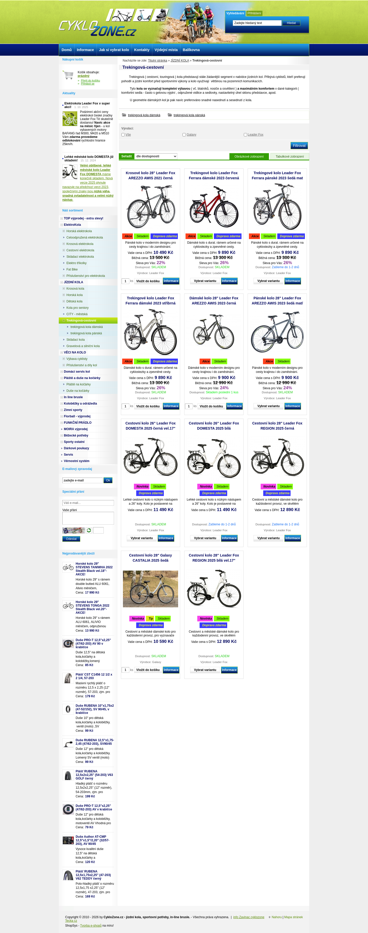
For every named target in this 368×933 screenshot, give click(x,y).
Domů (67, 50)
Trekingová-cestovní (81, 320)
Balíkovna (191, 50)
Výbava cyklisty (76, 359)
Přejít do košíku (90, 80)
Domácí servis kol (77, 371)
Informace (171, 281)
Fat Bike (72, 269)
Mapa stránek (293, 917)
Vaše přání (69, 510)
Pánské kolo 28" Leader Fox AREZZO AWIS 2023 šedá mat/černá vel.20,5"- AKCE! (277, 303)
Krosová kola (75, 288)
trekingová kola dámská (144, 115)
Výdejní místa (166, 50)
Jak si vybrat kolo (114, 50)
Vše (128, 134)
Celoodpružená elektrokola (84, 237)
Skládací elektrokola (80, 256)
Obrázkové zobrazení (249, 156)
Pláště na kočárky (78, 384)
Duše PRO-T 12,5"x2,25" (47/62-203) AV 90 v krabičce (93, 643)
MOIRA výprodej (76, 429)
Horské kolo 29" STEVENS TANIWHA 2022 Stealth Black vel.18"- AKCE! (94, 569)
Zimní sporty (73, 410)
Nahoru (277, 917)
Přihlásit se (88, 83)
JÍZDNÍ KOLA (179, 60)
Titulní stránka (157, 60)
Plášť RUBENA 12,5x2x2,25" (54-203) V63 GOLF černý (94, 775)
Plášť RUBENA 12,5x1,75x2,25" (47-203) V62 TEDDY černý (93, 875)
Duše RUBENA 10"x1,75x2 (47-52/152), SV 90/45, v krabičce (95, 709)
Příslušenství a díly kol (81, 365)
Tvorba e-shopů (90, 925)
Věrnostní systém (76, 461)
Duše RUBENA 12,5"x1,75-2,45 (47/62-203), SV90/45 (95, 742)
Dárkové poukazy (76, 448)
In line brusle (73, 397)
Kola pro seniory (77, 308)
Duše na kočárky (77, 391)
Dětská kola (74, 301)
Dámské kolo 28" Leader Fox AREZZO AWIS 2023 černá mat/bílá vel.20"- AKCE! (214, 303)
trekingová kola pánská (189, 115)
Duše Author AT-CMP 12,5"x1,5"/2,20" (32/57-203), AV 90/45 (92, 840)
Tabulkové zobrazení (290, 156)
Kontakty (142, 50)
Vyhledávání (235, 13)
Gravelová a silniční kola (83, 346)
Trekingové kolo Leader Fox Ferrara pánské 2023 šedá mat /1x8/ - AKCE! (277, 178)
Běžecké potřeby (76, 435)
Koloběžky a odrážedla (80, 403)
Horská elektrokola (79, 231)
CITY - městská (76, 314)
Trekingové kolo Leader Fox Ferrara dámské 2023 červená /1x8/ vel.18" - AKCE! (214, 178)
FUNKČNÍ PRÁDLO (77, 422)
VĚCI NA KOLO (75, 352)
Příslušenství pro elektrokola (85, 276)
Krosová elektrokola (79, 244)
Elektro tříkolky (76, 263)
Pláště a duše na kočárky (82, 378)
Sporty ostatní (74, 442)
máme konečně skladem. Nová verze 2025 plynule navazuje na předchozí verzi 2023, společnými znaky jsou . (87, 183)
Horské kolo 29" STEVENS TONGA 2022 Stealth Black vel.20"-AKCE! (92, 607)
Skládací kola (75, 339)
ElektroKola (72, 225)
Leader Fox (255, 134)
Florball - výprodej (77, 416)
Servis (68, 454)
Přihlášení (254, 13)
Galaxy (191, 134)
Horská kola (74, 295)
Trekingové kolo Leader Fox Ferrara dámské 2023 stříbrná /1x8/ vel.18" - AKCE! (150, 303)
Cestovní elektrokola (80, 250)
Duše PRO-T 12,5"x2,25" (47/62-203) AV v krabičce (94, 807)
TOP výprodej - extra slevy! (83, 218)
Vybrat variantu (205, 281)
